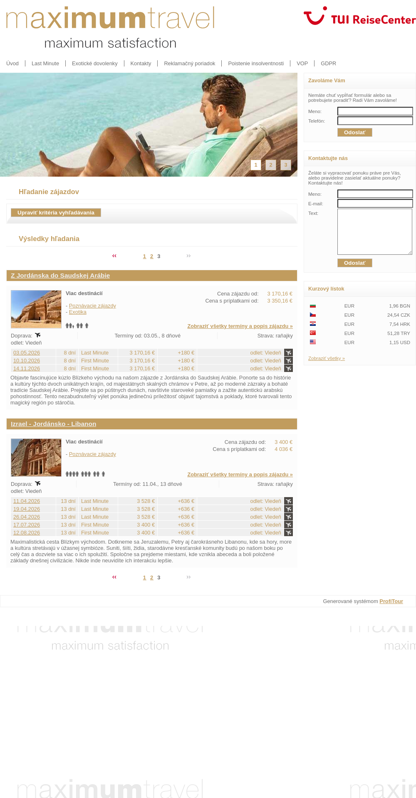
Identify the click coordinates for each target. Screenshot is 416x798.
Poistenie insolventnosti (256, 63)
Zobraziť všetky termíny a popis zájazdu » (240, 326)
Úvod (12, 63)
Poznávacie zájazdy (92, 306)
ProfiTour (391, 601)
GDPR (328, 63)
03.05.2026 (26, 353)
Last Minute (45, 63)
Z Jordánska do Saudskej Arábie (60, 275)
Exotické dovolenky (95, 63)
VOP (302, 63)
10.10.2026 (26, 360)
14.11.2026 (26, 368)
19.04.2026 (26, 509)
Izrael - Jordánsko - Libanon (53, 423)
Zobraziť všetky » (326, 367)
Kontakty (141, 63)
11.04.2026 (26, 501)
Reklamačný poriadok (189, 63)
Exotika (78, 312)
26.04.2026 (26, 517)
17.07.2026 (26, 525)
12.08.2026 (26, 533)
